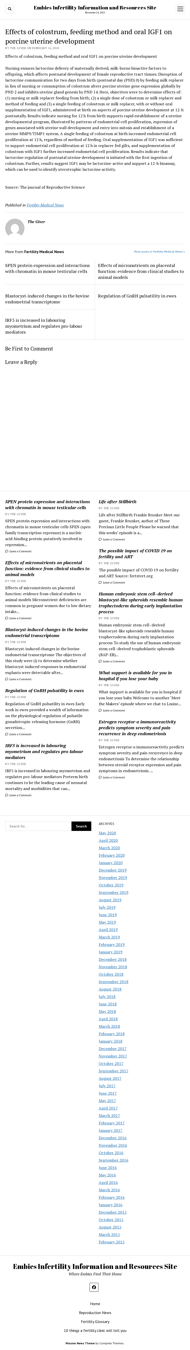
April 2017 (108, 1108)
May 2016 (107, 1175)
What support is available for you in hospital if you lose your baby (135, 675)
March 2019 (109, 937)
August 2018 (110, 989)
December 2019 (113, 870)
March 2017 (109, 1115)
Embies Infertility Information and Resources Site (95, 7)
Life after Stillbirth (117, 501)
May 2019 (107, 922)
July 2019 (107, 907)
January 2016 (110, 1204)
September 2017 (113, 1071)
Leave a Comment (18, 551)
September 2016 (113, 1160)
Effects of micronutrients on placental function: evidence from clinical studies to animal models (47, 568)
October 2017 (111, 1063)
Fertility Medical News (45, 205)
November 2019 (113, 877)
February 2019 (112, 944)
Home (95, 1303)
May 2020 (107, 833)
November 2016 (113, 1145)
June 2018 (108, 1004)
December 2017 (113, 1048)
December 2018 (113, 959)
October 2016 (111, 1152)
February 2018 (112, 1033)
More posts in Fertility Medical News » (159, 251)
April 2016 (108, 1182)
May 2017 (107, 1100)
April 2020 (108, 840)
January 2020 (110, 862)
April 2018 (108, 1019)
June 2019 (108, 914)
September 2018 (113, 981)
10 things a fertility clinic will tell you (95, 1330)
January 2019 (110, 952)
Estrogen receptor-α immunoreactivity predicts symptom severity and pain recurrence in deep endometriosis (137, 727)
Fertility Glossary (95, 1321)
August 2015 (110, 1227)
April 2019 (108, 929)
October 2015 (111, 1219)
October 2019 (111, 885)
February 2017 (112, 1123)
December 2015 (113, 1212)
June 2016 (108, 1167)
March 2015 (109, 1234)
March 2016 (109, 1190)
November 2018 (113, 966)
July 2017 (107, 1085)
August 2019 (110, 900)
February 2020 (112, 855)
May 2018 (107, 1011)
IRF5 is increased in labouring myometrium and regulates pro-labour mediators (44, 751)
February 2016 (112, 1197)
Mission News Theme (80, 1343)
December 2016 (113, 1138)
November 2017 (113, 1056)
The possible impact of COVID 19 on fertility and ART (135, 553)
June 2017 (108, 1093)
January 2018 (110, 1041)
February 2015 (112, 1242)
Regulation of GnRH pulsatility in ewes (44, 690)
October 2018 (111, 974)
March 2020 (109, 848)
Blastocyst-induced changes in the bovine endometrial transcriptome (46, 632)
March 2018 (109, 1026)
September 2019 (113, 892)
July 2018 (107, 996)
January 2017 (110, 1130)
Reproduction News (95, 1312)
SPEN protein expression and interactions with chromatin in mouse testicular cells (47, 504)
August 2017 (110, 1078)
